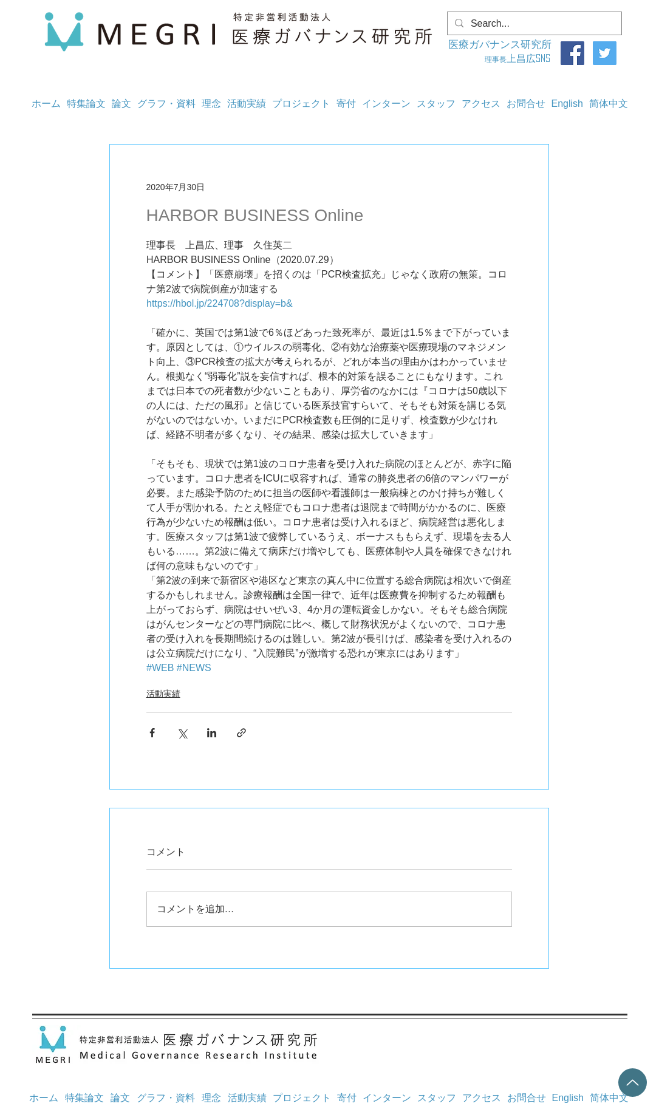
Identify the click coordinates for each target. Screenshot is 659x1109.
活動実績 (163, 693)
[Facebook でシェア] (152, 733)
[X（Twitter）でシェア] (182, 733)
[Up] (632, 1082)
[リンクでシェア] (241, 733)
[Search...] (533, 23)
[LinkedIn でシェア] (211, 733)
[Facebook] (572, 53)
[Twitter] (604, 53)
